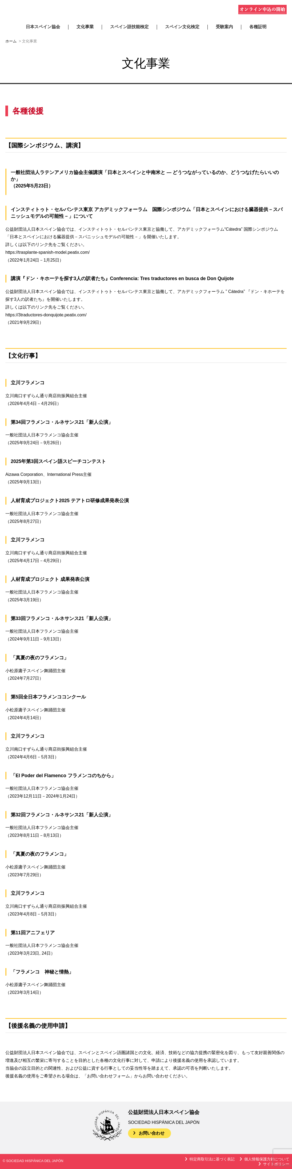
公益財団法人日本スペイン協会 (66, 10)
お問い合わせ (152, 1133)
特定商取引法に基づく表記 (212, 1159)
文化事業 (85, 27)
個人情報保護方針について (266, 1159)
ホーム (11, 41)
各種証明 (258, 27)
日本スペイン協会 (43, 27)
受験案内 (224, 27)
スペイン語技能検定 (129, 27)
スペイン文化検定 (182, 27)
